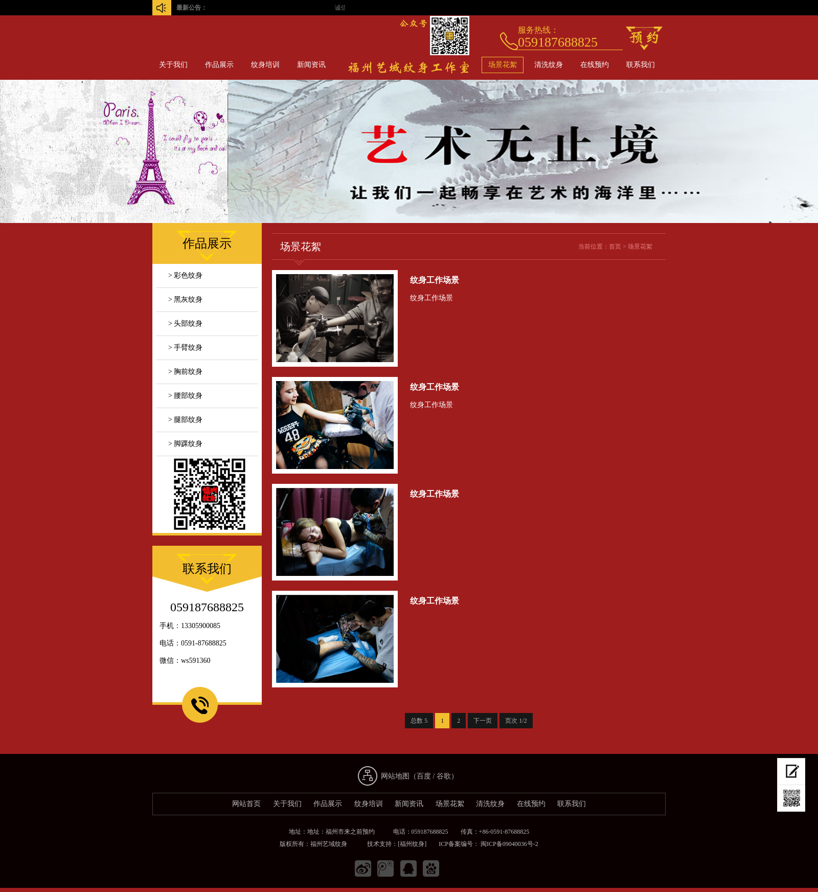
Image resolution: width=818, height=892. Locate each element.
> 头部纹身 (185, 323)
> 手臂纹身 (185, 347)
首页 (615, 246)
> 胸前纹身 (185, 371)
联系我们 (640, 65)
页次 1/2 (516, 720)
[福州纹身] (412, 844)
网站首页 (246, 804)
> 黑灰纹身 (185, 299)
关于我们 (173, 65)
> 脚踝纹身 (185, 444)
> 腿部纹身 (185, 419)
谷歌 (444, 776)
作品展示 (219, 65)
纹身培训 (265, 65)
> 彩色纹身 (185, 275)
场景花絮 (502, 65)
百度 (424, 776)
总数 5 (419, 720)
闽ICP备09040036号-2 (508, 844)
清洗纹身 (548, 65)
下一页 (482, 720)
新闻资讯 (311, 65)
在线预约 (594, 65)
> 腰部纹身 (185, 395)
